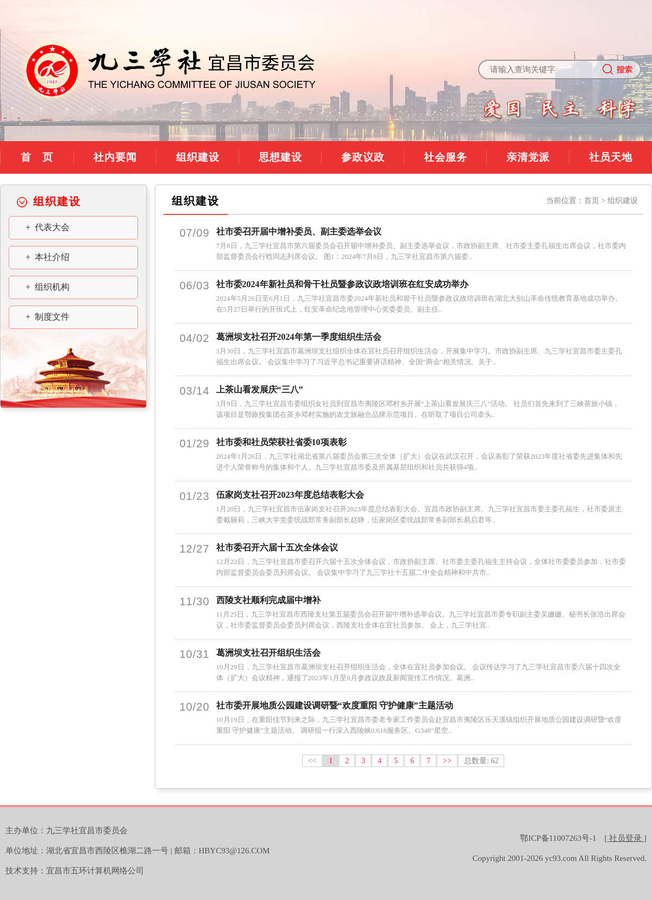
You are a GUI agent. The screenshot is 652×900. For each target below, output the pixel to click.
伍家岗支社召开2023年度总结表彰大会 (290, 494)
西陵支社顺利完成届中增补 (268, 600)
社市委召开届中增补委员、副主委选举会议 (298, 231)
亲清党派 (528, 157)
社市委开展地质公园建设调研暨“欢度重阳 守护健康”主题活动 (334, 705)
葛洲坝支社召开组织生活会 (268, 652)
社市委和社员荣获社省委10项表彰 (281, 442)
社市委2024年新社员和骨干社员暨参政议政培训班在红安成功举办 (342, 284)
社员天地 (610, 157)
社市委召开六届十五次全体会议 (277, 547)
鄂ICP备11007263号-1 (558, 838)
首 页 (37, 157)
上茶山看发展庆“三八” (259, 389)
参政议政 (363, 157)
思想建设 (280, 157)
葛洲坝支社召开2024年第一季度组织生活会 (298, 336)
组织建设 (198, 157)
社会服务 (445, 157)
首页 (591, 201)
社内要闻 (115, 157)
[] (626, 838)
